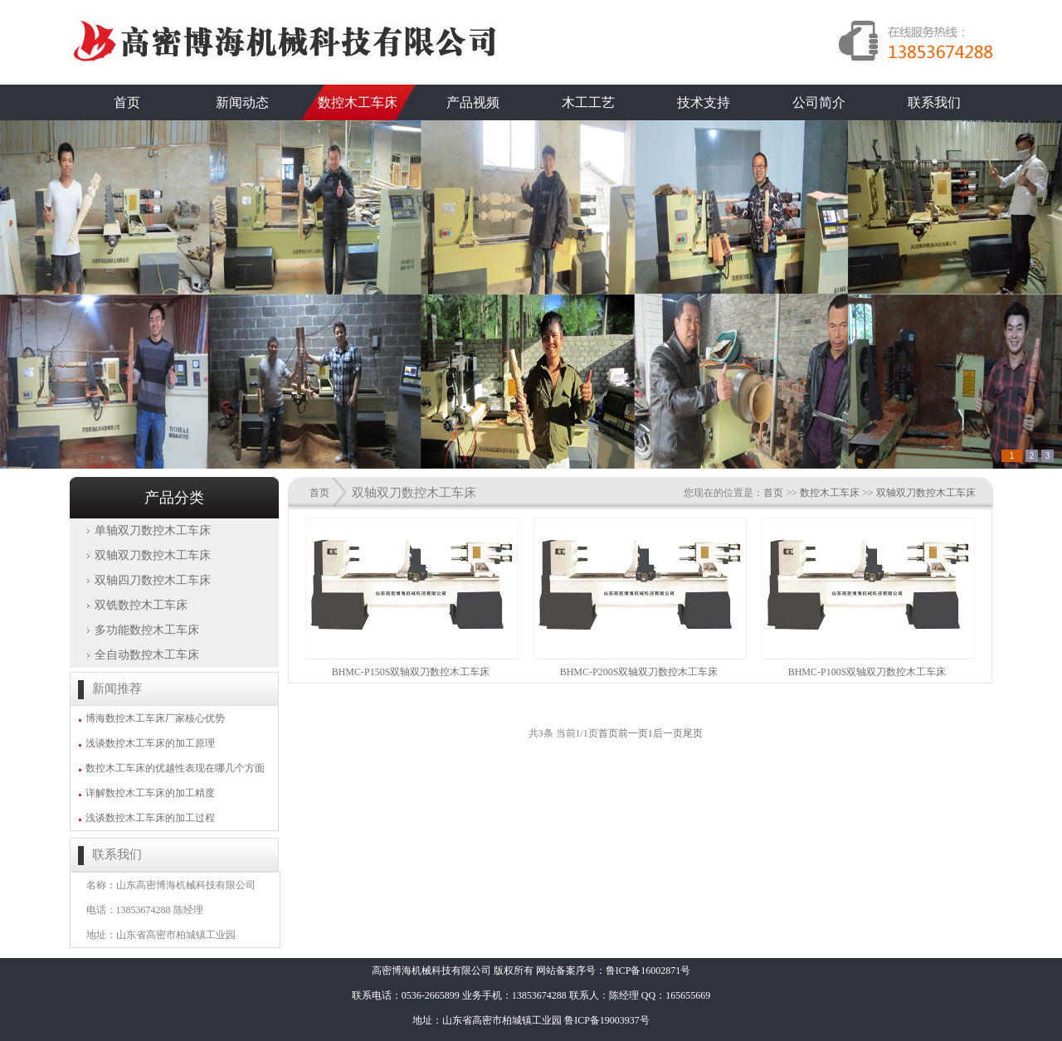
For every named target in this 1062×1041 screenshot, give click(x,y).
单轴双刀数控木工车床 (153, 530)
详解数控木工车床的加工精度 (150, 793)
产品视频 (472, 102)
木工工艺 (588, 102)
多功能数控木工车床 (147, 630)
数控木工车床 (357, 102)
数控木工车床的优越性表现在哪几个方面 (175, 768)
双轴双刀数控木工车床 (153, 555)
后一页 (668, 733)
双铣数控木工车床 (141, 605)
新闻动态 (242, 102)
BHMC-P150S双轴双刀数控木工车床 (411, 672)
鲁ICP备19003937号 (607, 1020)
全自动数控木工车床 (147, 655)
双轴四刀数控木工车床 (153, 580)
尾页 (693, 733)
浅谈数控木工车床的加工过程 (150, 818)
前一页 (633, 733)
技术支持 (703, 102)
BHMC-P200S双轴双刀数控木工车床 (639, 672)
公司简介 (818, 102)
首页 (127, 102)
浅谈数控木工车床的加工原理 (150, 743)
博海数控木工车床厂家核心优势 (155, 718)
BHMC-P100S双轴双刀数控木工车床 (867, 672)
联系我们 (934, 102)
